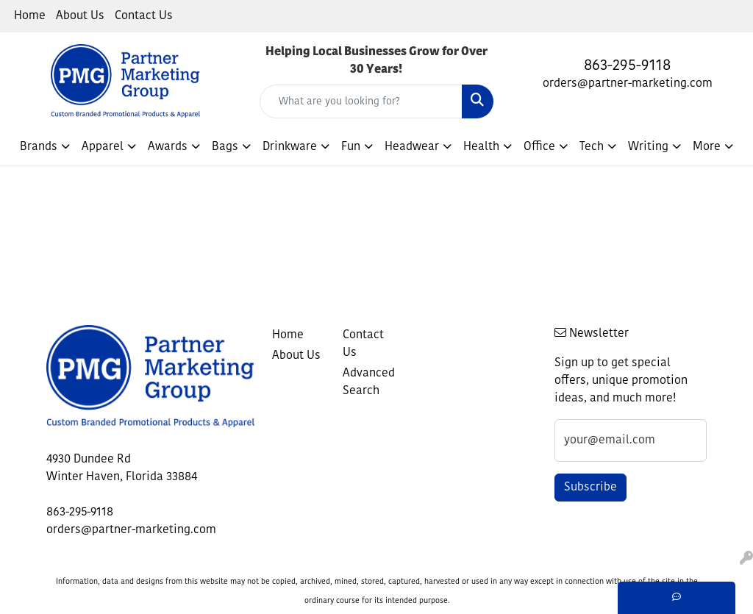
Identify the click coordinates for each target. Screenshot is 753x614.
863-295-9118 (627, 66)
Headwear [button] (412, 147)
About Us (80, 16)
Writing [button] (648, 147)
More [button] (707, 147)
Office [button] (539, 147)
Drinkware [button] (290, 147)
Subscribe (590, 487)
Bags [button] (225, 147)
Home (30, 16)
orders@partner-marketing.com (628, 84)
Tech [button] (591, 147)
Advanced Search (369, 382)
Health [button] (481, 147)
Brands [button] (38, 147)
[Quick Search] (361, 101)
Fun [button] (350, 147)
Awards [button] (168, 147)
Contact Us (144, 16)
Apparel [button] (103, 147)
